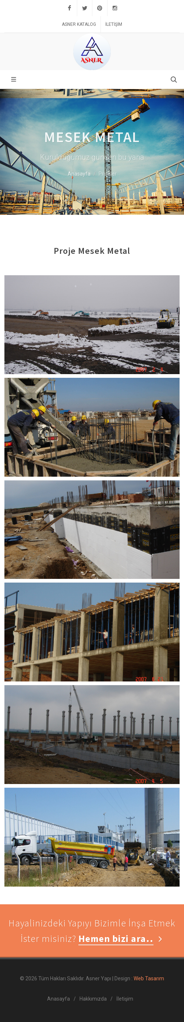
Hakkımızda (93, 999)
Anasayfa (79, 174)
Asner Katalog (79, 24)
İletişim (113, 24)
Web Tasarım (148, 978)
